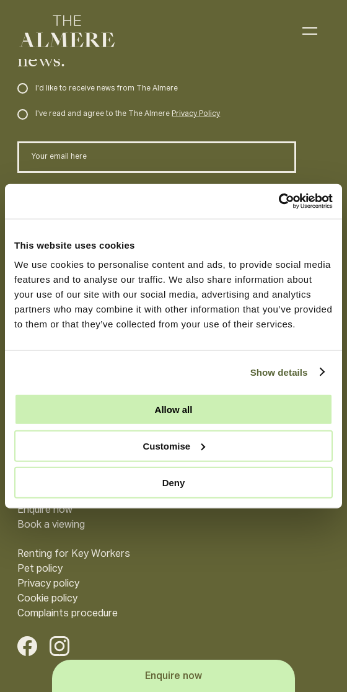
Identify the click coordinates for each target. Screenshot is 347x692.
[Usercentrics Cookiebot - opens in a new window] (278, 201)
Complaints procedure (67, 614)
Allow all (174, 409)
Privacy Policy (196, 114)
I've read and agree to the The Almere (118, 114)
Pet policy (40, 569)
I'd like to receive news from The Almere (97, 88)
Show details (279, 371)
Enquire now (44, 510)
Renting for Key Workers (73, 554)
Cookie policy (47, 599)
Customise (174, 445)
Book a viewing (51, 525)
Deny (173, 482)
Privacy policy (48, 584)
